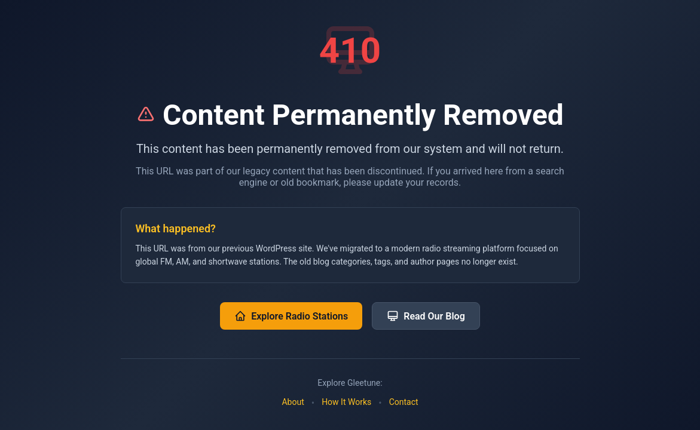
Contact (403, 402)
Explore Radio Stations (291, 316)
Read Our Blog (426, 316)
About (293, 402)
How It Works (346, 402)
